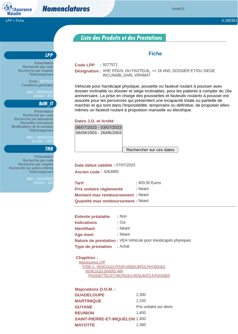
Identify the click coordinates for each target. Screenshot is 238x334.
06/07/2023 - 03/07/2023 (98, 127)
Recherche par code (38, 67)
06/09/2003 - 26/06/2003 (98, 133)
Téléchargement (41, 74)
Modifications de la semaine (32, 126)
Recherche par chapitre (36, 70)
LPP (9, 20)
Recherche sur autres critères (31, 168)
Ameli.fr (178, 9)
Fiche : (41, 81)
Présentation (44, 63)
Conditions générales (37, 85)
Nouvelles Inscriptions (37, 123)
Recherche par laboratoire (34, 119)
